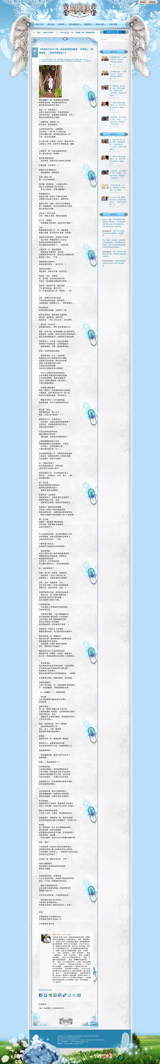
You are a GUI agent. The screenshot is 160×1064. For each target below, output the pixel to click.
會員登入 (143, 2)
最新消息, (57, 61)
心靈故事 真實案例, (47, 61)
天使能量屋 (66, 59)
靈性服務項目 (75, 24)
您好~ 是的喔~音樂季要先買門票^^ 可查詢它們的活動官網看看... (114, 254)
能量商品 (88, 24)
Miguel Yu (105, 219)
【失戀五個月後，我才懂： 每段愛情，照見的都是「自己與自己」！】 (118, 187)
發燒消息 (50, 24)
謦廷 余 (104, 240)
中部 (42, 59)
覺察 (81, 59)
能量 (77, 59)
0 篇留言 (88, 61)
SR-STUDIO (94, 1036)
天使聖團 (60, 59)
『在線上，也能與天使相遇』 (45, 32)
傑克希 (47, 59)
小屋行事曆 (113, 24)
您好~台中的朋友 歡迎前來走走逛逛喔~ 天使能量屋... (113, 233)
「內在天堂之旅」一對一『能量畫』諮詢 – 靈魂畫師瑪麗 (77, 32)
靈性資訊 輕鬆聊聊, (66, 61)
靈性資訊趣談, (77, 61)
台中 (54, 59)
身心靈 (85, 59)
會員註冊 (152, 2)
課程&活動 (101, 24)
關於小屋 (40, 24)
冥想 (51, 59)
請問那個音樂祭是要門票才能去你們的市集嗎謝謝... (114, 263)
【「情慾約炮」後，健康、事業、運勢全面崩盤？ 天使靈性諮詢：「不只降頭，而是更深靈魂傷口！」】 (118, 90)
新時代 (73, 59)
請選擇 (115, 32)
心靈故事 (61, 24)
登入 (51, 1008)
